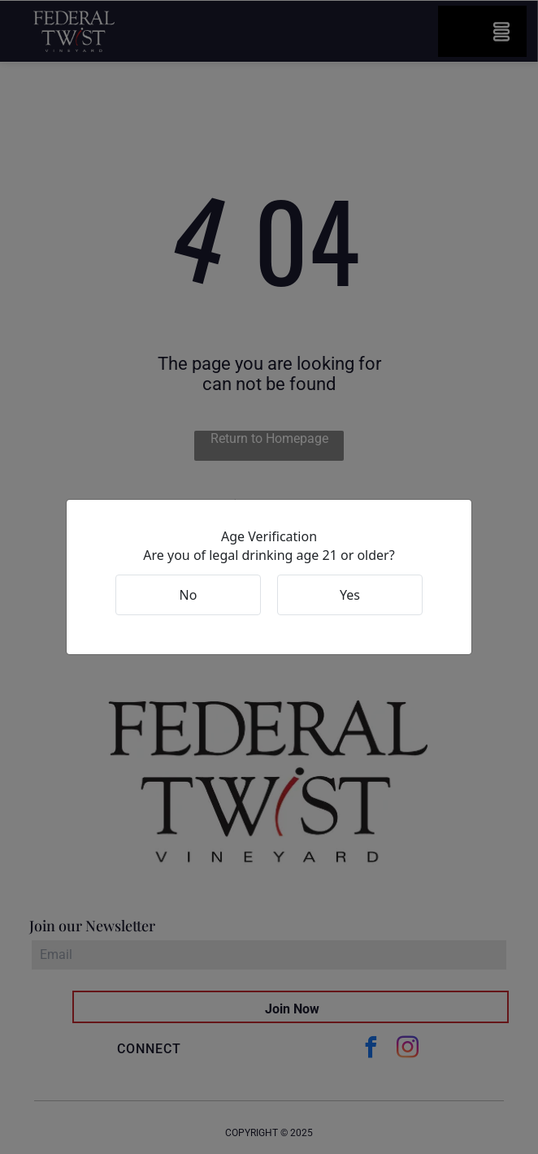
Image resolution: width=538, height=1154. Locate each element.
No (188, 595)
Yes (350, 595)
